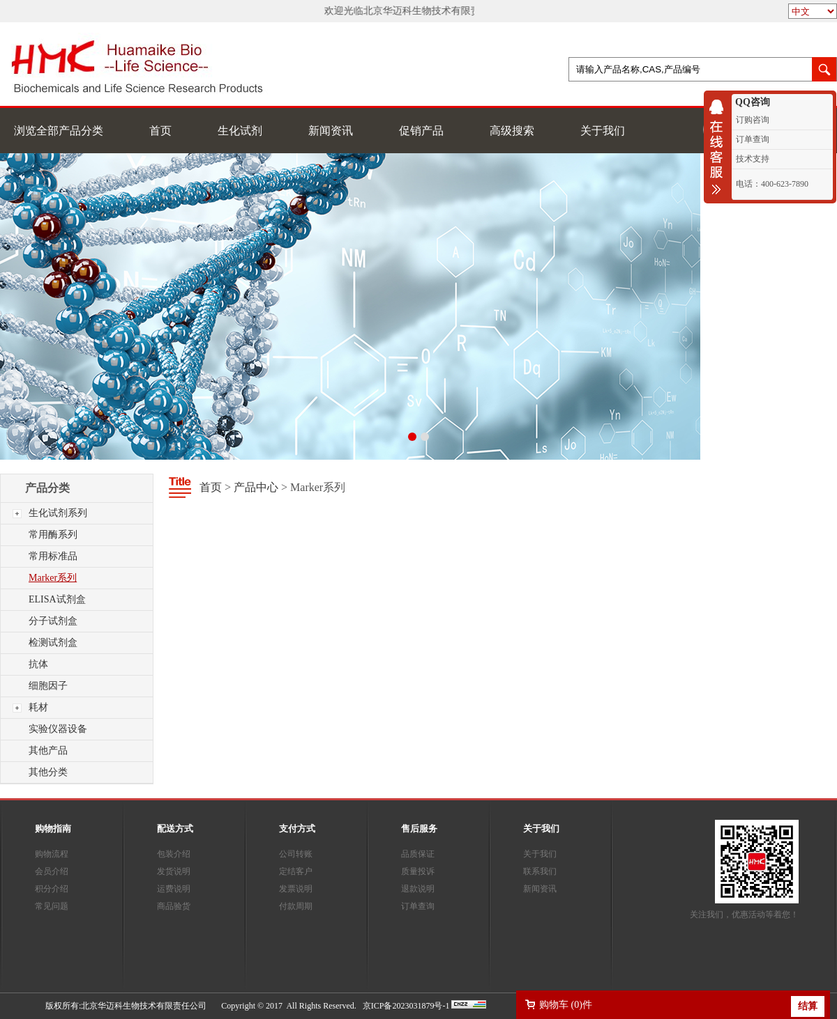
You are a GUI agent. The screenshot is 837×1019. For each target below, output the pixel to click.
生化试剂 (240, 131)
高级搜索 (512, 131)
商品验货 (173, 906)
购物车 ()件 (565, 1004)
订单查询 (418, 906)
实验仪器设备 (58, 729)
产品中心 (256, 487)
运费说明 (173, 889)
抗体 (38, 664)
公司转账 (295, 854)
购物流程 (51, 854)
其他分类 (48, 772)
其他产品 (48, 750)
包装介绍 (173, 854)
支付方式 (297, 828)
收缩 (719, 147)
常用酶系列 (53, 534)
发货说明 (173, 871)
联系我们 (540, 871)
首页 (160, 131)
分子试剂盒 (53, 621)
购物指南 (53, 828)
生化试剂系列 (58, 513)
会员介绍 (51, 871)
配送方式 (175, 828)
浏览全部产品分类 (58, 131)
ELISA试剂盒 (57, 599)
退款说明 (418, 889)
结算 (807, 1006)
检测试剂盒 (53, 642)
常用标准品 (53, 556)
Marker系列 (53, 578)
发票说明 (295, 889)
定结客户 (295, 871)
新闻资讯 (330, 131)
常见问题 (51, 906)
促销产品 (421, 131)
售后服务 (419, 828)
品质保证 (418, 854)
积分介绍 (51, 889)
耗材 (38, 707)
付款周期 (295, 906)
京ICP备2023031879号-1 (406, 1006)
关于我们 (602, 131)
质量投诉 (418, 871)
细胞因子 (48, 685)
